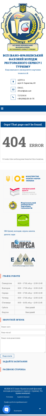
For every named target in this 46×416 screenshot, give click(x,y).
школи (31, 231)
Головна (9, 397)
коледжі (18, 231)
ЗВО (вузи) (8, 231)
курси (25, 231)
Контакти (18, 411)
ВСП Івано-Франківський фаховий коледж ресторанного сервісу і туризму (23, 61)
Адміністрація (23, 397)
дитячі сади (9, 234)
